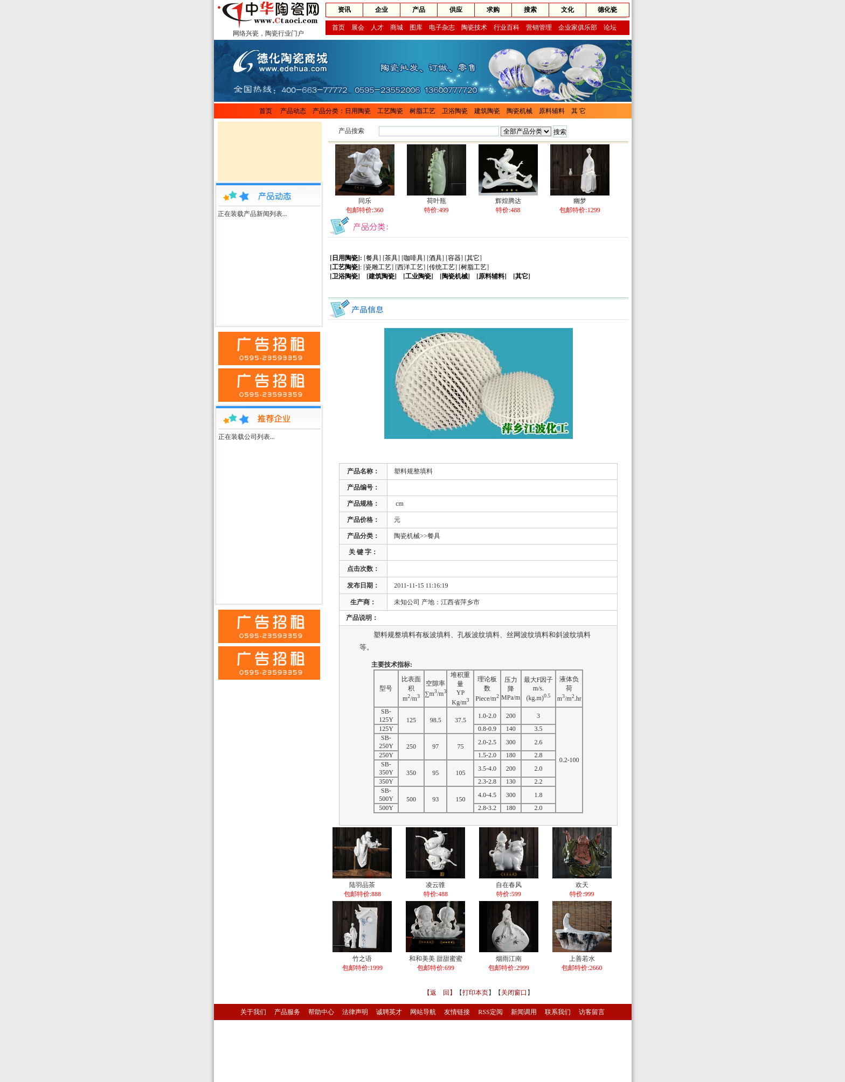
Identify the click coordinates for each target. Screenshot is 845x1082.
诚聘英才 (389, 1012)
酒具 (435, 258)
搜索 (530, 9)
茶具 (391, 258)
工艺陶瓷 (390, 111)
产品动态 (293, 111)
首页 (338, 27)
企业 (381, 9)
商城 (396, 27)
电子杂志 (442, 27)
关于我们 (253, 1012)
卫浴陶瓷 (455, 111)
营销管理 (539, 27)
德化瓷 (607, 9)
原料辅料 (552, 111)
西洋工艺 (410, 267)
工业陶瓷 (418, 276)
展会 (357, 27)
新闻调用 (524, 1012)
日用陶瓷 (358, 111)
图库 (416, 27)
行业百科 (507, 27)
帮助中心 (321, 1012)
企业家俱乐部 (577, 27)
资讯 (344, 9)
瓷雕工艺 (378, 267)
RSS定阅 (490, 1012)
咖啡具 (413, 258)
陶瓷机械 (519, 111)
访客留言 (592, 1012)
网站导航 (423, 1012)
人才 (377, 27)
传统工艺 (442, 267)
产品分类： (329, 111)
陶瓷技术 (474, 27)
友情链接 (457, 1012)
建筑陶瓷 (487, 111)
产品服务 (287, 1012)
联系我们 (558, 1012)
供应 (455, 9)
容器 (454, 258)
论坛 (610, 27)
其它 (473, 258)
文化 (567, 9)
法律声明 (355, 1012)
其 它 (578, 111)
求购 (493, 9)
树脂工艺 (422, 111)
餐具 (372, 258)
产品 (418, 9)
